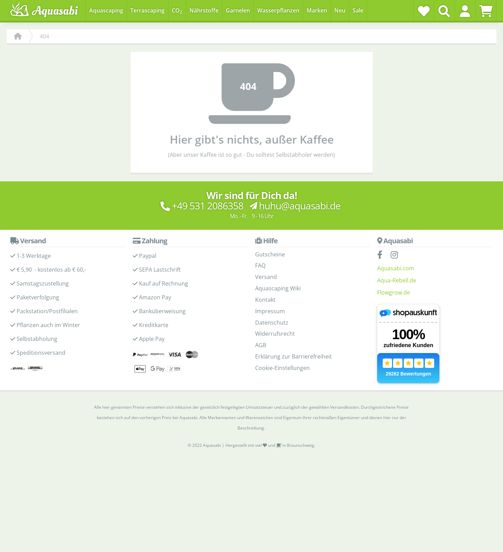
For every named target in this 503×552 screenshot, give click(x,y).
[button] (465, 11)
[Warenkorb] (486, 11)
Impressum (270, 311)
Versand (266, 277)
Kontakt (265, 300)
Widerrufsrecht (275, 333)
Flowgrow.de (393, 292)
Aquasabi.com (395, 268)
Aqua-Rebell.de (396, 280)
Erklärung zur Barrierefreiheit (293, 356)
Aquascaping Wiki (278, 288)
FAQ (260, 265)
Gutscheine (270, 254)
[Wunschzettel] (424, 11)
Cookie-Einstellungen (282, 368)
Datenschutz (271, 322)
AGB (260, 345)
